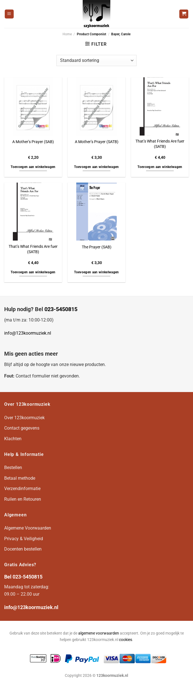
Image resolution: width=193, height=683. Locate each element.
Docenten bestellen (23, 549)
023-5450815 (60, 309)
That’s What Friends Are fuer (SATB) (159, 144)
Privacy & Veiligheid (23, 538)
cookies (125, 639)
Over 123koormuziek (24, 417)
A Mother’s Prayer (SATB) (96, 141)
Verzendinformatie (22, 488)
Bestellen (13, 467)
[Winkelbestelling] (96, 60)
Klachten (13, 438)
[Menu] (9, 14)
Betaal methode (19, 478)
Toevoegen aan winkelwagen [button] (33, 167)
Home (67, 34)
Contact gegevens (21, 428)
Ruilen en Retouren (22, 499)
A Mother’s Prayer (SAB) (33, 141)
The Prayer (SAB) (96, 247)
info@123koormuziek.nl (27, 333)
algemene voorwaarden (98, 633)
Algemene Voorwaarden (27, 528)
